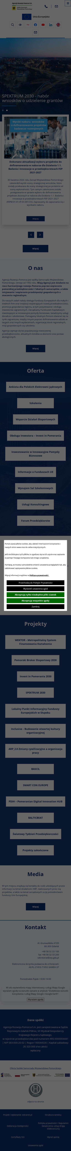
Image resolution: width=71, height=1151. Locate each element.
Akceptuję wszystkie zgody (35, 600)
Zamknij (35, 606)
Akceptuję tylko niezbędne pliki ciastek (35, 594)
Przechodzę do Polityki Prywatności (35, 582)
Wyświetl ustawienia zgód (35, 588)
